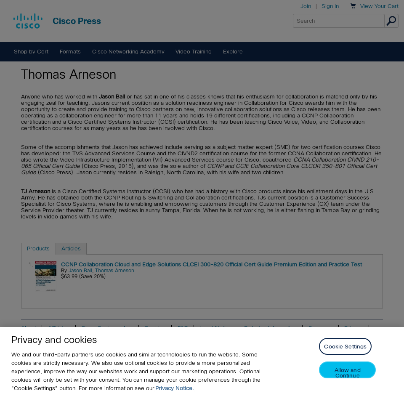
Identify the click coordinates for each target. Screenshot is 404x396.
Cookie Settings (345, 346)
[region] (202, 361)
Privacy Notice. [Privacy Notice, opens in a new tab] (174, 388)
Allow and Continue (348, 372)
